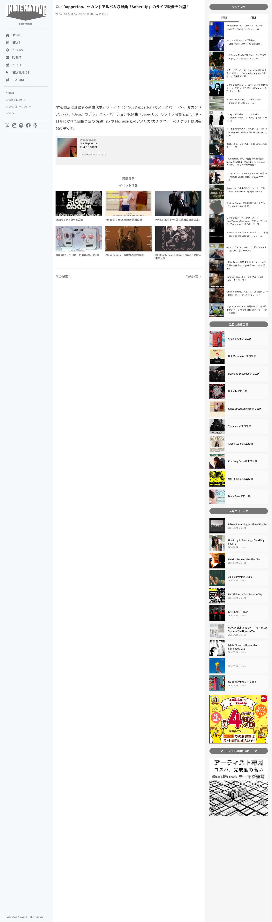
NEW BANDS (17, 72)
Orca (77, 113)
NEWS (13, 42)
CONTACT (11, 113)
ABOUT (10, 93)
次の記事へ (193, 276)
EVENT (13, 57)
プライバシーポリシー (18, 106)
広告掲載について (16, 100)
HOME (13, 35)
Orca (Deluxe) (88, 139)
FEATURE (15, 79)
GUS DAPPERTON (99, 13)
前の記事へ (63, 276)
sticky (92, 154)
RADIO (13, 64)
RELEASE (15, 49)
